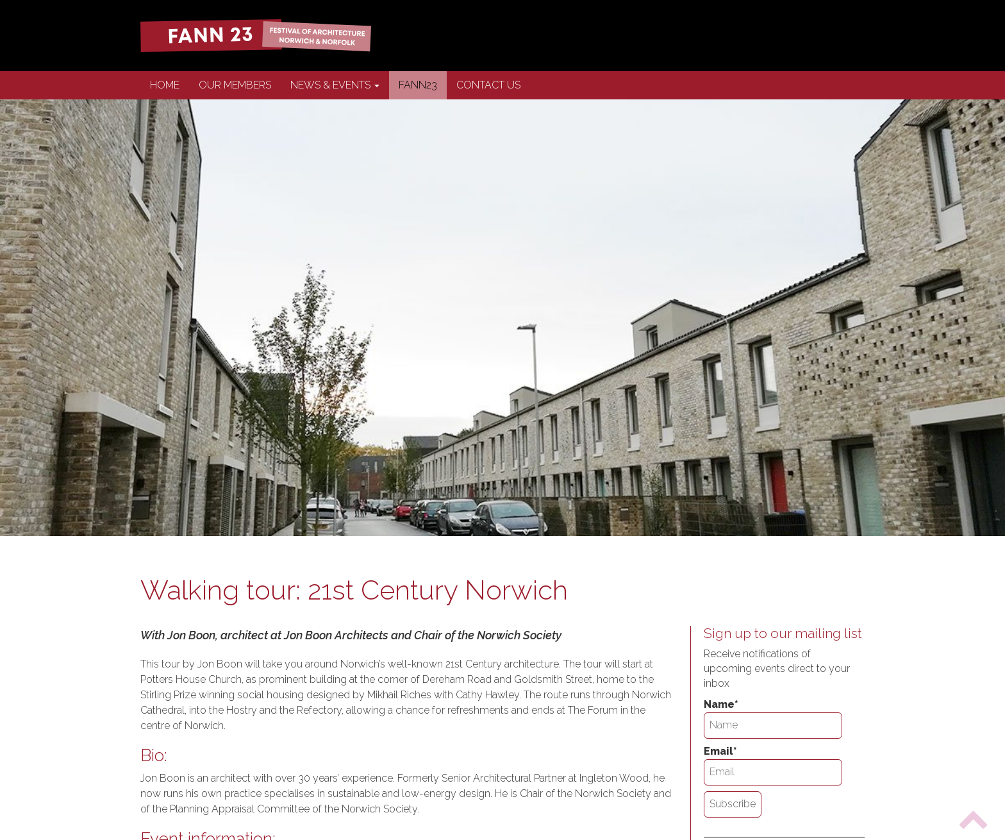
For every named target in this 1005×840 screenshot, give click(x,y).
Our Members (235, 85)
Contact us (488, 85)
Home (164, 85)
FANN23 (418, 85)
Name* (773, 718)
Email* (773, 765)
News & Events (334, 85)
